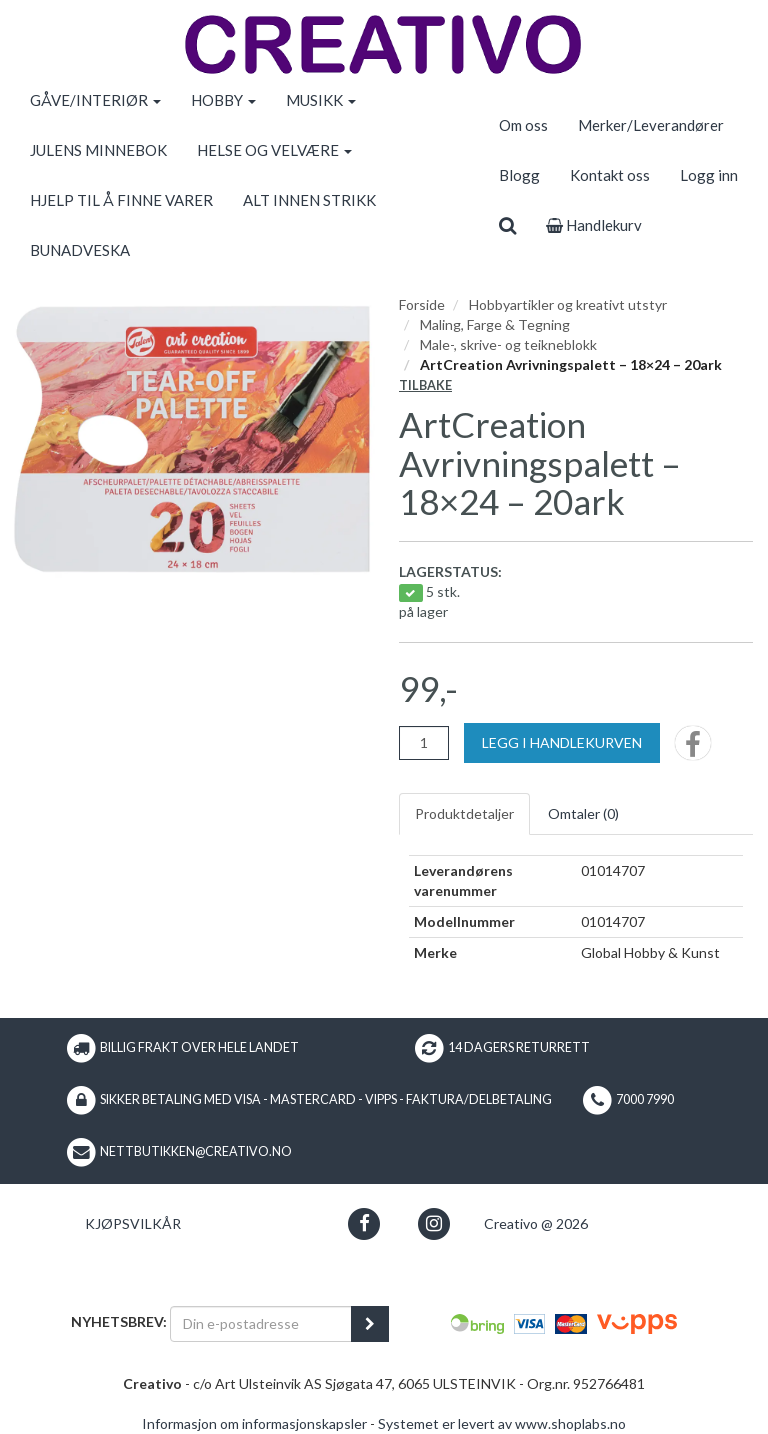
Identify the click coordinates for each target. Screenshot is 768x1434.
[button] (364, 1223)
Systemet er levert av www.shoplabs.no (502, 1423)
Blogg (519, 175)
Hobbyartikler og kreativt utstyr (568, 304)
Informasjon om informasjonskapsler (254, 1423)
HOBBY (223, 100)
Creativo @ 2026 (536, 1223)
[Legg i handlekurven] (562, 743)
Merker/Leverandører (651, 125)
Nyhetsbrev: (119, 1321)
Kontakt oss (610, 175)
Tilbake (425, 385)
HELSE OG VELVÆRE (274, 150)
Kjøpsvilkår (133, 1223)
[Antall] (424, 743)
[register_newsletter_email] (370, 1324)
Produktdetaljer (464, 813)
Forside (422, 304)
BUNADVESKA (80, 250)
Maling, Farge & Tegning (495, 324)
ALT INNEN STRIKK (309, 200)
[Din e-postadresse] (261, 1324)
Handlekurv (594, 225)
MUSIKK (321, 100)
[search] (507, 225)
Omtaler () (583, 813)
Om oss (523, 125)
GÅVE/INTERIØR (95, 100)
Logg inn (709, 175)
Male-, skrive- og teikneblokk (508, 344)
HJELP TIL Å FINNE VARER (121, 200)
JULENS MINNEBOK (98, 150)
